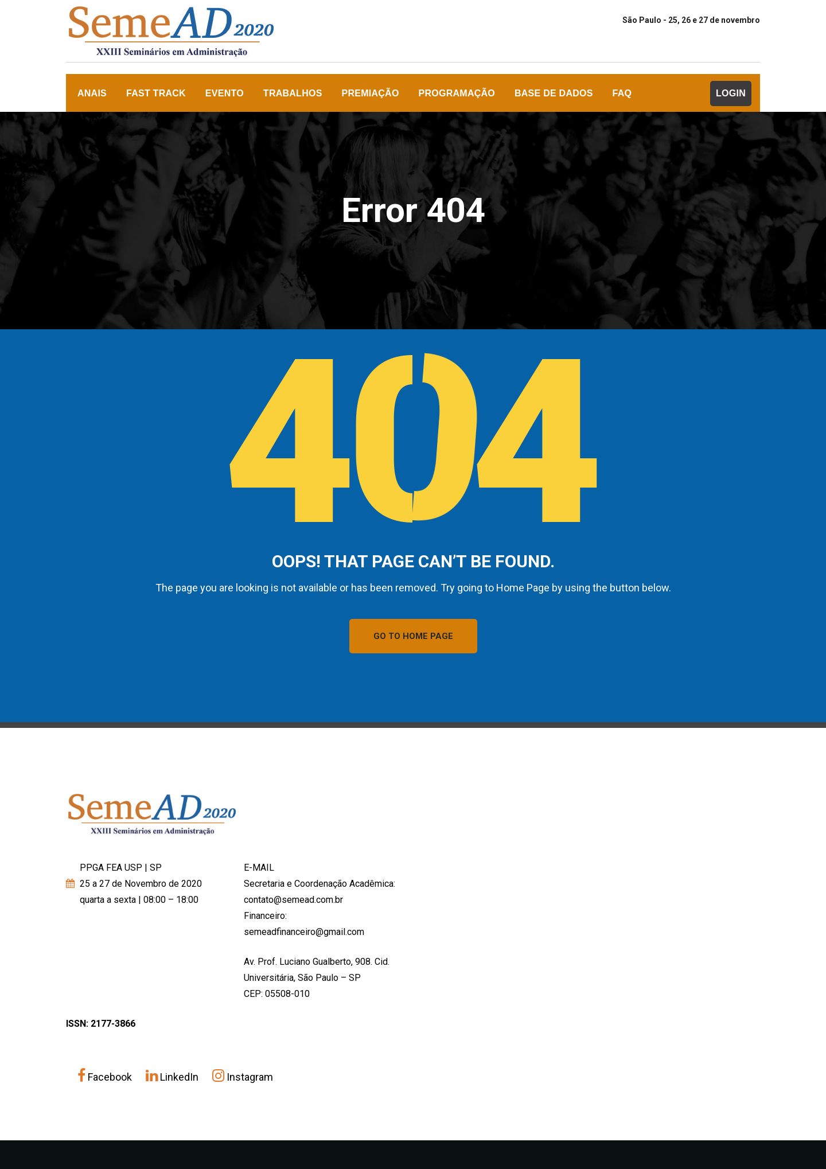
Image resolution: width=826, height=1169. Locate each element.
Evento (224, 93)
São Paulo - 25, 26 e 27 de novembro (691, 20)
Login (731, 93)
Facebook (105, 1077)
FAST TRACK (156, 93)
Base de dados (554, 93)
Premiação (370, 93)
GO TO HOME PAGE (413, 636)
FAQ (622, 93)
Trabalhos (292, 93)
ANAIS (92, 93)
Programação (457, 93)
